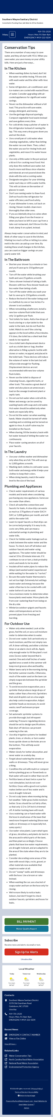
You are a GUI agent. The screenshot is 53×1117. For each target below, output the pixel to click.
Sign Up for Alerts (26, 952)
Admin (26, 1108)
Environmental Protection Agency (24, 1067)
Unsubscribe (26, 959)
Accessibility (33, 1092)
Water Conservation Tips (20, 1055)
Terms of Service (21, 1092)
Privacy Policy (37, 1089)
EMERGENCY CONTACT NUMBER (24, 1034)
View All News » (10, 1044)
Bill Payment (26, 921)
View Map (12, 1009)
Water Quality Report (26, 929)
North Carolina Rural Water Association (26, 1059)
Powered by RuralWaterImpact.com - (26, 1103)
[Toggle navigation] (12, 34)
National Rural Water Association (23, 1063)
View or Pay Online (17, 1038)
